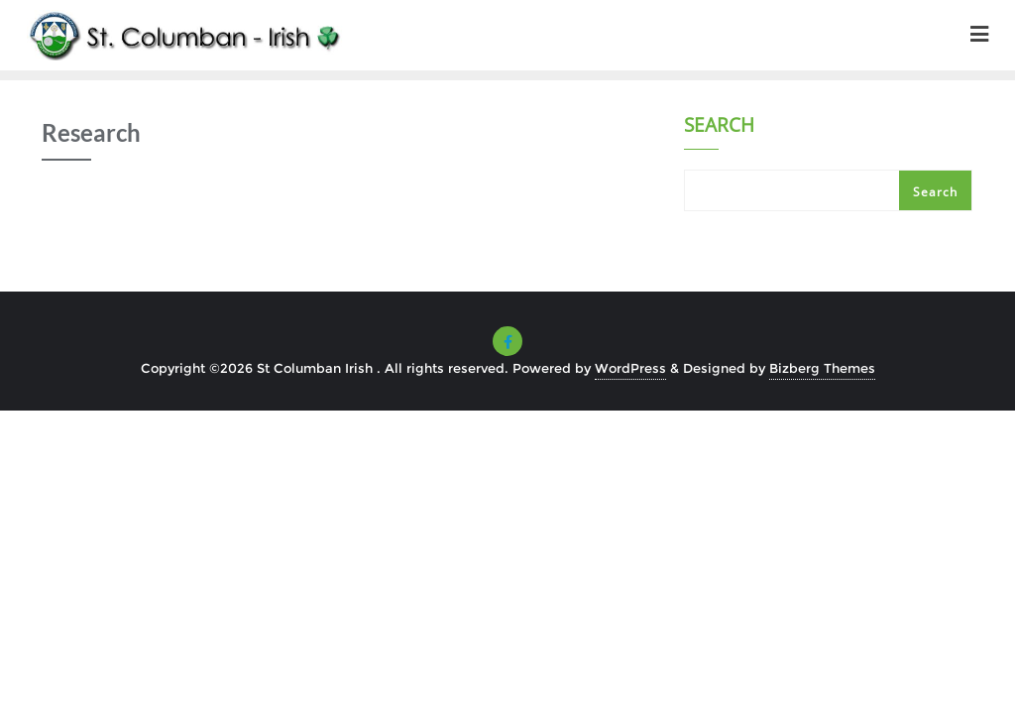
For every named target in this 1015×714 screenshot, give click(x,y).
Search (719, 127)
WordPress (630, 368)
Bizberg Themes (822, 368)
